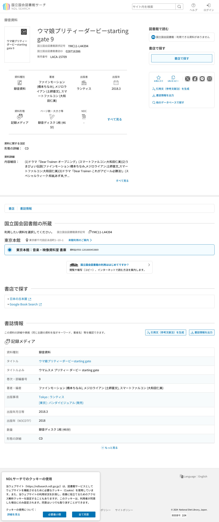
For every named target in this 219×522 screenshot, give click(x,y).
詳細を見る (13, 514)
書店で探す (181, 58)
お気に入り (158, 78)
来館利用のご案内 (80, 240)
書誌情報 (26, 208)
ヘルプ (193, 7)
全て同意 (84, 514)
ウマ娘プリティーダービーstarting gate (65, 361)
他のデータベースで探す (168, 102)
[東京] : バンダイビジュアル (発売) (61, 402)
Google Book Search (26, 304)
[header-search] (157, 6)
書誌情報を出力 (163, 95)
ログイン (209, 7)
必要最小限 (54, 514)
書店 (11, 208)
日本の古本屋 (21, 298)
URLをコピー (173, 78)
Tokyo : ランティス (51, 397)
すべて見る (114, 119)
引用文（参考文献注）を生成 (170, 89)
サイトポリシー (124, 510)
